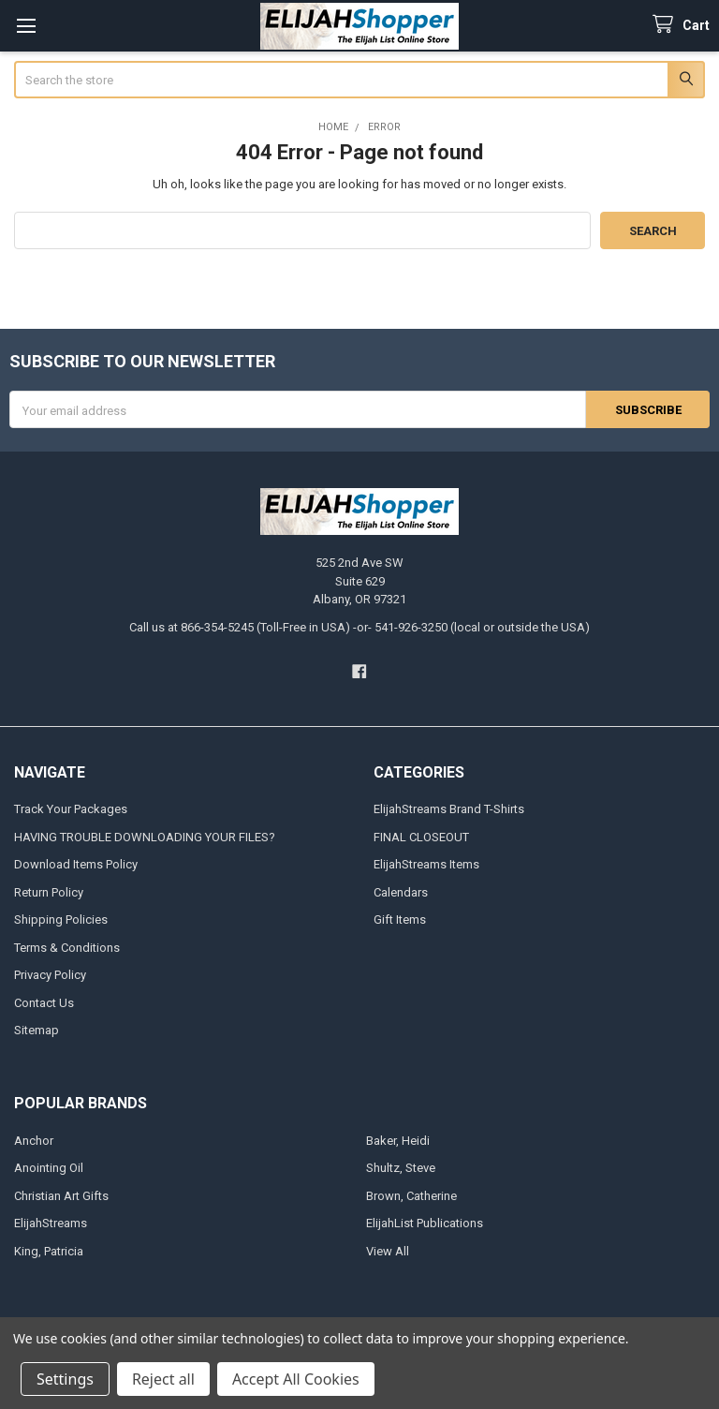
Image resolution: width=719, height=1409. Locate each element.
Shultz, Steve (400, 1168)
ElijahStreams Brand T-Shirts (449, 809)
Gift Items (400, 919)
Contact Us (44, 1003)
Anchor (33, 1141)
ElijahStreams (50, 1223)
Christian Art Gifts (61, 1196)
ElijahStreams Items (426, 864)
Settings (65, 1379)
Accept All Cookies (296, 1379)
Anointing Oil (48, 1168)
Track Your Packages (70, 809)
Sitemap (36, 1030)
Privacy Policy (50, 975)
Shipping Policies (61, 919)
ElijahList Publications (424, 1223)
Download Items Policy (76, 864)
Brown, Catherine (411, 1196)
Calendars (401, 892)
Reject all (163, 1379)
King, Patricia (48, 1251)
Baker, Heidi (398, 1141)
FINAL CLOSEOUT (421, 837)
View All (387, 1251)
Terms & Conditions (67, 948)
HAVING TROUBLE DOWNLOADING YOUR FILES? (144, 837)
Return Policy (48, 892)
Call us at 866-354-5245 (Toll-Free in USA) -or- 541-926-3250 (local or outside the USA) (359, 627)
